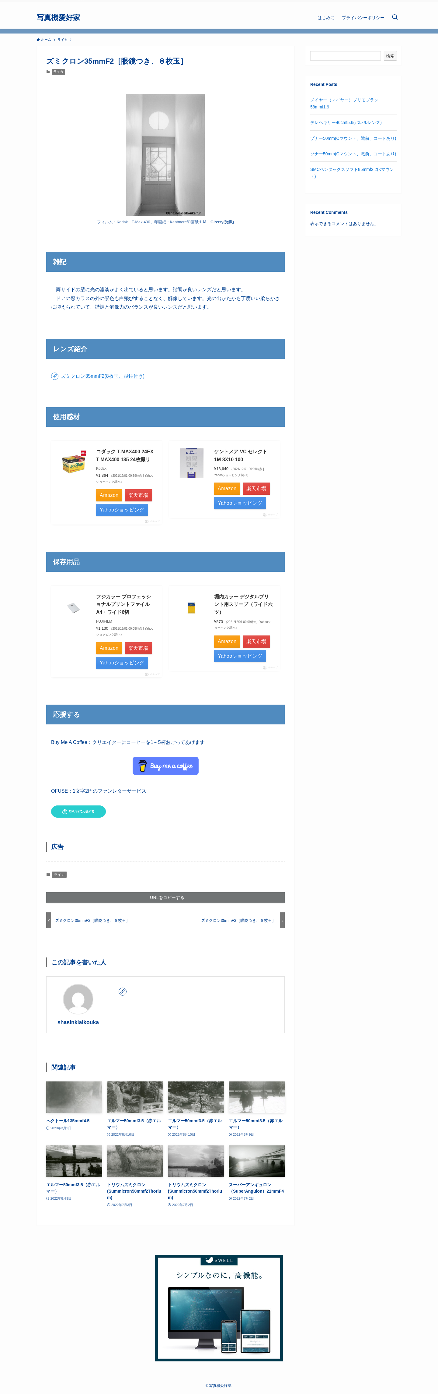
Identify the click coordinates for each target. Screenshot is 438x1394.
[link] (123, 992)
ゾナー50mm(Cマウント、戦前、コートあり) (353, 138)
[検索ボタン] (394, 18)
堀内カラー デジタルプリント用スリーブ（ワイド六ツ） (243, 604)
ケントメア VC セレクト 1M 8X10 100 (240, 455)
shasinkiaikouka (78, 1022)
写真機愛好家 (58, 17)
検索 (390, 55)
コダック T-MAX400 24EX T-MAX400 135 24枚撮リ (125, 455)
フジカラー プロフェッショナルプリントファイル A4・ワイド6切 (123, 604)
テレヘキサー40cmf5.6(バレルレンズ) (346, 122)
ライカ (58, 71)
